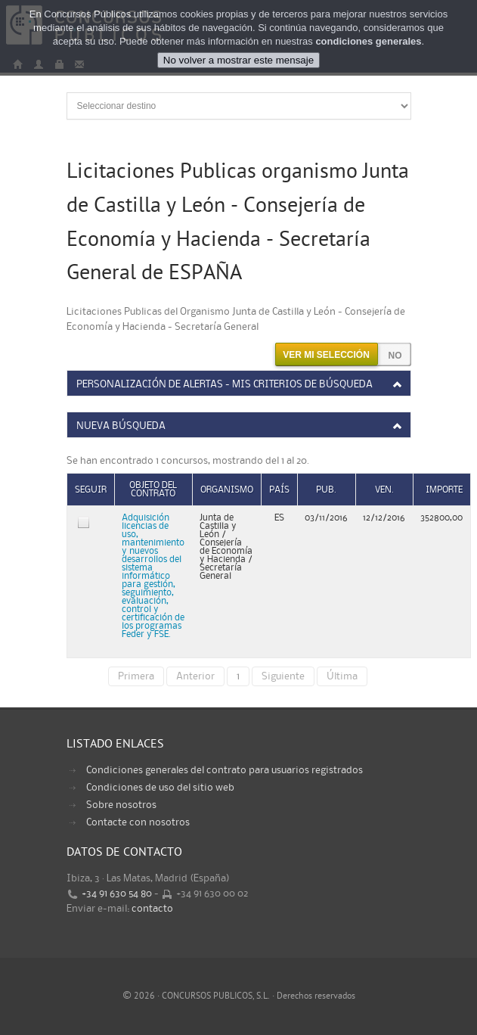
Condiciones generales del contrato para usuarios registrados (224, 770)
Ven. (384, 490)
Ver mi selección (326, 355)
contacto (152, 908)
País (279, 490)
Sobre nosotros (121, 805)
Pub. (326, 490)
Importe (444, 490)
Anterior (195, 676)
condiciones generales (368, 41)
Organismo (226, 490)
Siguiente (283, 676)
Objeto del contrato (153, 489)
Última (342, 676)
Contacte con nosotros (138, 822)
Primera (136, 676)
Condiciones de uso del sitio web (160, 787)
